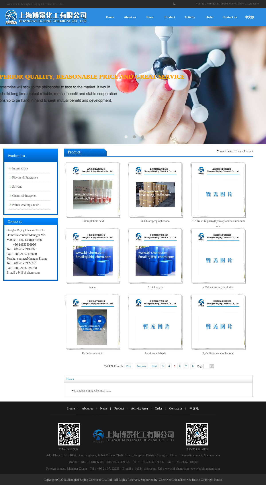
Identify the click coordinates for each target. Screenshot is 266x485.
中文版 (249, 17)
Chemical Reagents (24, 195)
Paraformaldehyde (155, 353)
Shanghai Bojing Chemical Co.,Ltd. (26, 230)
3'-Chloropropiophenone (155, 221)
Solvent (17, 186)
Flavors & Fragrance (25, 177)
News (149, 17)
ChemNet (165, 479)
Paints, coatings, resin (25, 205)
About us (130, 17)
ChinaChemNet (181, 479)
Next (154, 366)
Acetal (92, 287)
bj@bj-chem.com (29, 272)
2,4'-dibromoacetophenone (218, 353)
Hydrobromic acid (92, 353)
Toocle (196, 479)
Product (169, 17)
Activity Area (139, 408)
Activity (189, 17)
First (128, 366)
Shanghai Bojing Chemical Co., (92, 390)
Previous (141, 366)
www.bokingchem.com (205, 468)
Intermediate (20, 168)
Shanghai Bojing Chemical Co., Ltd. (90, 479)
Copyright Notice (212, 479)
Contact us (253, 3)
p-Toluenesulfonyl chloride (218, 287)
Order (241, 3)
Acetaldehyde (155, 287)
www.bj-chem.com (177, 468)
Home (232, 3)
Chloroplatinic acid (93, 221)
